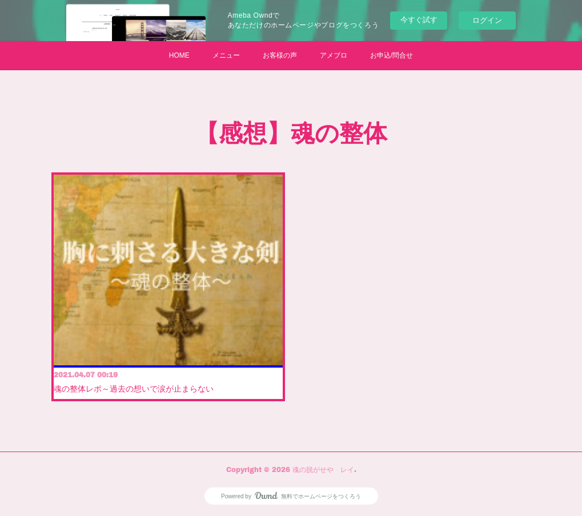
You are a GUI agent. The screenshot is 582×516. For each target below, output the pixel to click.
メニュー (226, 55)
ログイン (487, 20)
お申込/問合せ (391, 55)
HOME (179, 55)
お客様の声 (280, 55)
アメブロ (333, 55)
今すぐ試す (418, 19)
